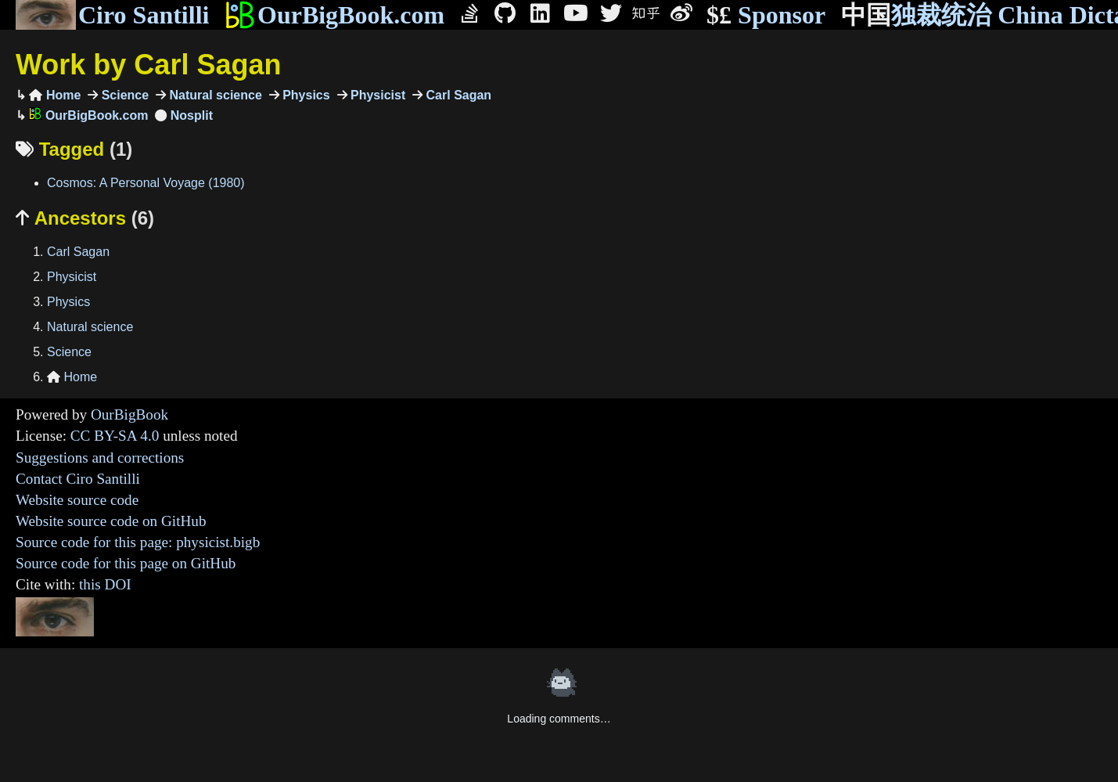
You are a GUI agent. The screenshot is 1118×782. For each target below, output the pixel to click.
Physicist (376, 95)
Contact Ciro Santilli (78, 478)
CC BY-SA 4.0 (115, 435)
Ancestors (85, 218)
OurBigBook (129, 414)
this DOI (105, 584)
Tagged (74, 149)
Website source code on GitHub (111, 521)
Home (55, 95)
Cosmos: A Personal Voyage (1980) (146, 182)
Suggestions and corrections (100, 457)
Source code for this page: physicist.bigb (138, 542)
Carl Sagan (456, 95)
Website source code (77, 500)
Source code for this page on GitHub (125, 563)
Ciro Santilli (112, 15)
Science (123, 95)
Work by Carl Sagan (148, 65)
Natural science (214, 95)
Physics (304, 95)
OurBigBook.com (334, 15)
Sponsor (765, 15)
